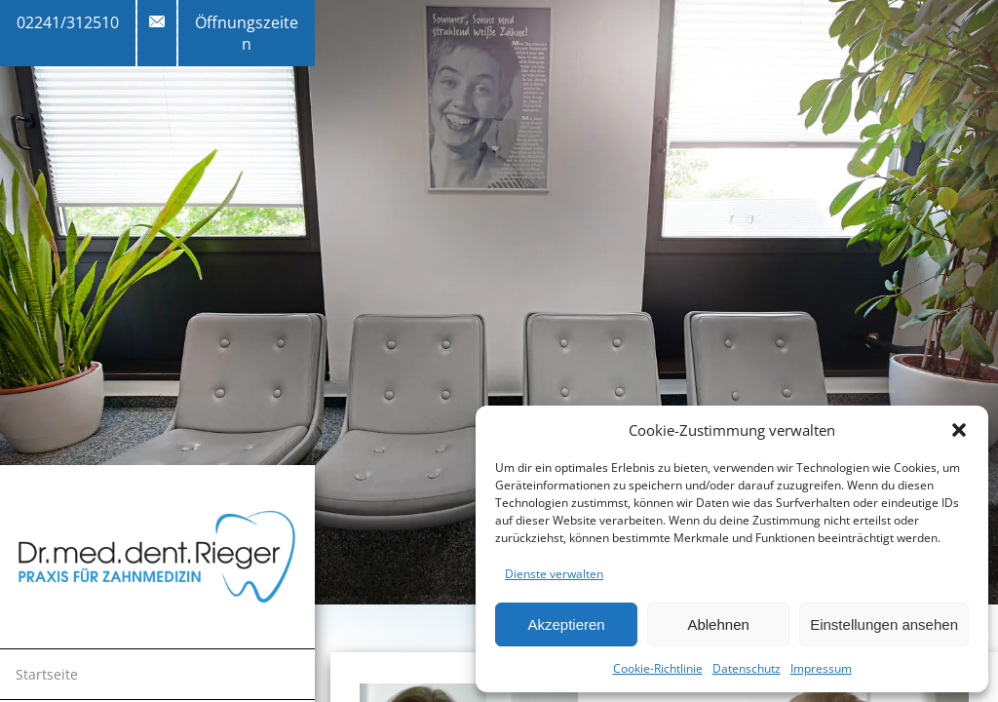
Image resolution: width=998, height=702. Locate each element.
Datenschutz (746, 668)
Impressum (821, 668)
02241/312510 (68, 22)
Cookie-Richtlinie (658, 668)
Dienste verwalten (554, 574)
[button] (959, 430)
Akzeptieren (565, 624)
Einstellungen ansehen (884, 624)
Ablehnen (717, 624)
